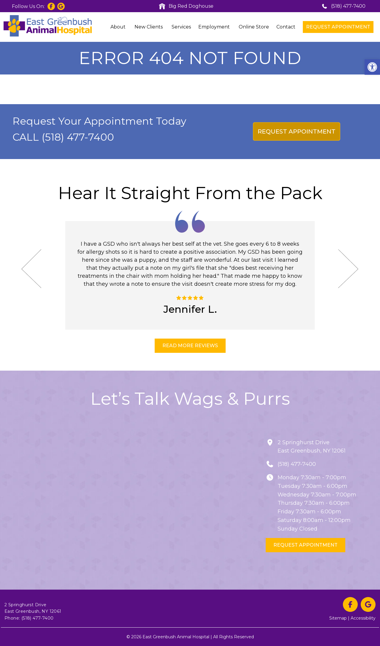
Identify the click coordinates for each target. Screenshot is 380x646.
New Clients (148, 27)
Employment (214, 27)
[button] (372, 67)
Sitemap (338, 618)
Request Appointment (338, 27)
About (118, 27)
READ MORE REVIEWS (190, 345)
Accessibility (363, 618)
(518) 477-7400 (343, 6)
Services (181, 27)
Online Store (254, 27)
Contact (285, 27)
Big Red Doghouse (186, 6)
